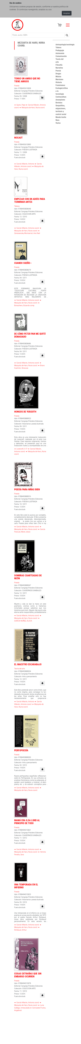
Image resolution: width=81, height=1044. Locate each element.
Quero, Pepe (21, 105)
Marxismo (59, 79)
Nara (57, 120)
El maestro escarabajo (27, 664)
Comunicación (61, 56)
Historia (59, 82)
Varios (58, 123)
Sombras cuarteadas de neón (28, 577)
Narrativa (59, 67)
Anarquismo (60, 99)
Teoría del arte (19, 668)
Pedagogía (60, 50)
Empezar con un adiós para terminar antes (29, 200)
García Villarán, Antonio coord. (28, 228)
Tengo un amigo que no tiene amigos (27, 80)
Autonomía (60, 53)
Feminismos (60, 85)
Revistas (59, 102)
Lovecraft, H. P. (22, 449)
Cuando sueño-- (23, 263)
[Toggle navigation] (68, 25)
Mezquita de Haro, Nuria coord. (33, 107)
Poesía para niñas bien (27, 489)
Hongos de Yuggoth (25, 411)
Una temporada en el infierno (26, 886)
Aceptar (66, 13)
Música (58, 76)
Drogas (58, 73)
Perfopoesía (21, 750)
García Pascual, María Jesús (29, 530)
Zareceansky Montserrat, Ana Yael (27, 233)
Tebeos (17, 206)
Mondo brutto (61, 117)
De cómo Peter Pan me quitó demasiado (30, 335)
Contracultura (61, 96)
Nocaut (18, 137)
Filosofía (59, 65)
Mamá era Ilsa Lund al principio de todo (27, 822)
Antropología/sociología (65, 44)
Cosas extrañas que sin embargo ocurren (27, 975)
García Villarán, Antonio (25, 164)
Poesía (16, 85)
